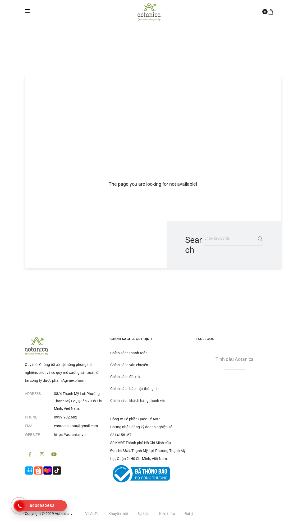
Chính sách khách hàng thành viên (138, 400)
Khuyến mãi (118, 513)
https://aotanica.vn (70, 434)
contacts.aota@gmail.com (76, 426)
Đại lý (189, 513)
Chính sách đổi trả (125, 377)
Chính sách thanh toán (129, 353)
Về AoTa (92, 513)
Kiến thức (167, 513)
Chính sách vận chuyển (129, 365)
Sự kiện (143, 513)
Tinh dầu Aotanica (235, 359)
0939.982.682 (65, 417)
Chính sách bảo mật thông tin (134, 389)
